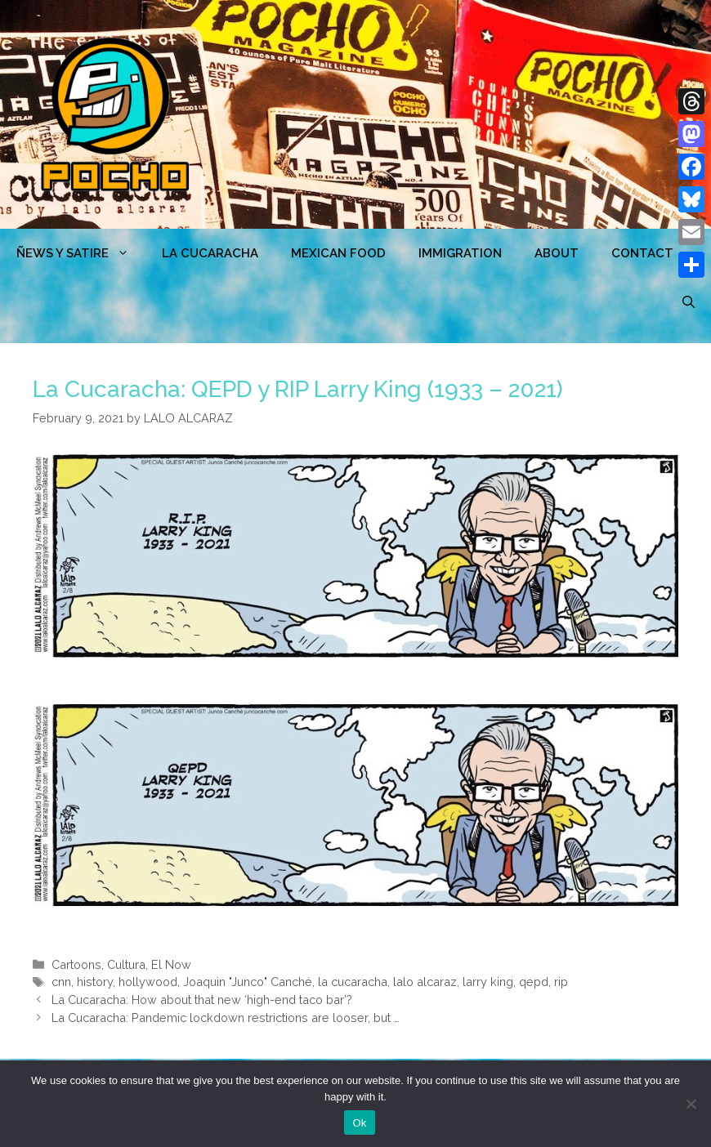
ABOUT (556, 253)
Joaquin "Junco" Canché (247, 982)
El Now (171, 964)
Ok (359, 1123)
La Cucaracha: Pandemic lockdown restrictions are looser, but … (225, 1017)
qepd (533, 982)
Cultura (126, 964)
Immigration (460, 253)
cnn (61, 982)
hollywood (147, 982)
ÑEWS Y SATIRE (80, 253)
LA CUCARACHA (210, 253)
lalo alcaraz (425, 982)
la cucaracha (352, 982)
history (95, 982)
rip (561, 982)
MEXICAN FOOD (338, 253)
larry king (488, 982)
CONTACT (642, 253)
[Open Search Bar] (688, 302)
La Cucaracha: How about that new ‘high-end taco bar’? (201, 999)
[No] (690, 1104)
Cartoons (76, 964)
